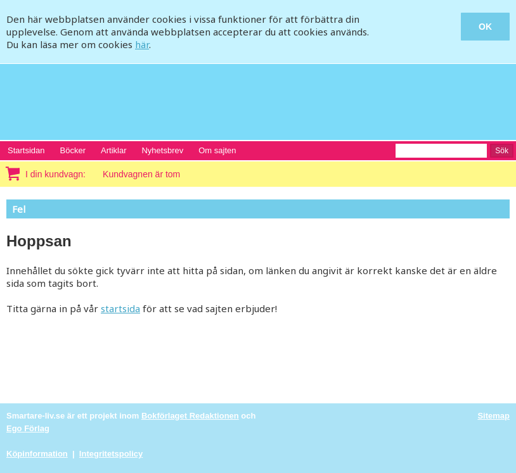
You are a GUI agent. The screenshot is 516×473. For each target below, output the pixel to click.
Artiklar (113, 150)
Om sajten (217, 150)
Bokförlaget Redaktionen (190, 415)
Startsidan (26, 150)
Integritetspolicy (111, 453)
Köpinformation (37, 453)
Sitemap (493, 415)
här (142, 44)
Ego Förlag (27, 428)
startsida (120, 308)
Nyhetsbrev (162, 150)
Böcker (73, 150)
